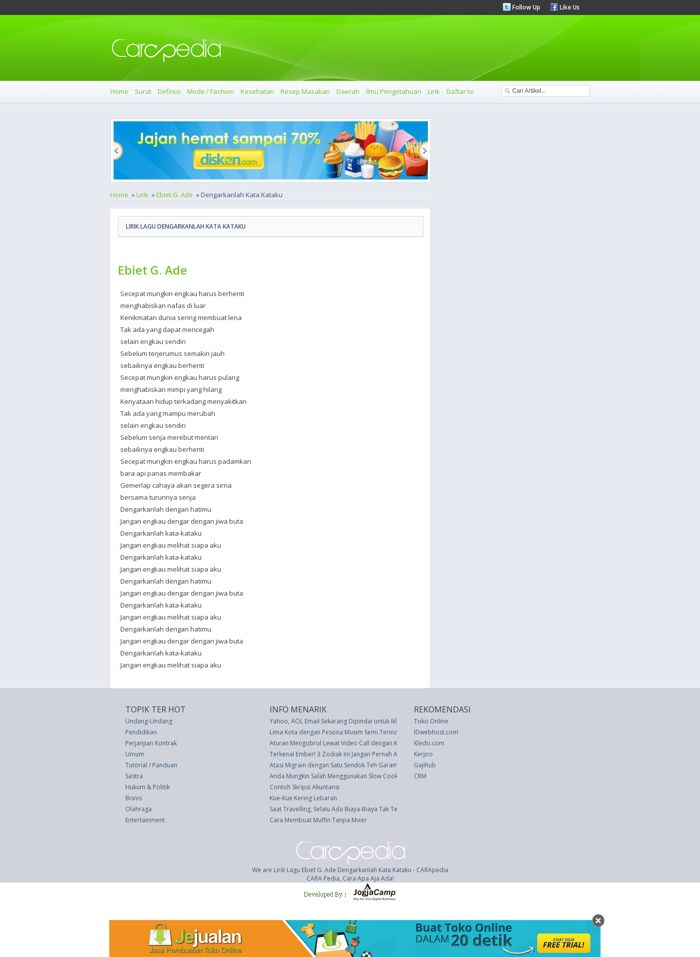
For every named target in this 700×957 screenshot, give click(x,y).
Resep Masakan (305, 91)
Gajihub (425, 765)
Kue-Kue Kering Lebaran (303, 798)
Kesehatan (257, 91)
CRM (420, 776)
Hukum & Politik (147, 787)
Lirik (434, 91)
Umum (134, 754)
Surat (143, 91)
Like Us (569, 7)
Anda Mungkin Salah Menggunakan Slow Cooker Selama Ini (352, 776)
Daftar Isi (460, 91)
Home (119, 91)
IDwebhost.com (436, 732)
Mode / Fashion (210, 91)
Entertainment (145, 820)
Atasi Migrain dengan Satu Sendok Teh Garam (334, 765)
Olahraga (138, 809)
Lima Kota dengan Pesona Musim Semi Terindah (337, 732)
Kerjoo (423, 754)
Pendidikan (141, 732)
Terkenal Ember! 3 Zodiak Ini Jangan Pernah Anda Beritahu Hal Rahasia (369, 754)
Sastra (134, 776)
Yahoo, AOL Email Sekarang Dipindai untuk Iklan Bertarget (351, 721)
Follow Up (525, 7)
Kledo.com (429, 743)
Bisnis (133, 798)
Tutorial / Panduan (151, 765)
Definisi (169, 91)
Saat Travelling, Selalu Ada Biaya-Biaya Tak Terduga (342, 809)
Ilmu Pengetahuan (393, 91)
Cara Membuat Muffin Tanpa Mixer (318, 820)
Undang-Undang (148, 721)
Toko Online (431, 721)
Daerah (348, 91)
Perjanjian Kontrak (151, 743)
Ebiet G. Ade (174, 194)
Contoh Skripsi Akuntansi (305, 787)
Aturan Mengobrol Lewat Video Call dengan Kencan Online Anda (360, 743)
